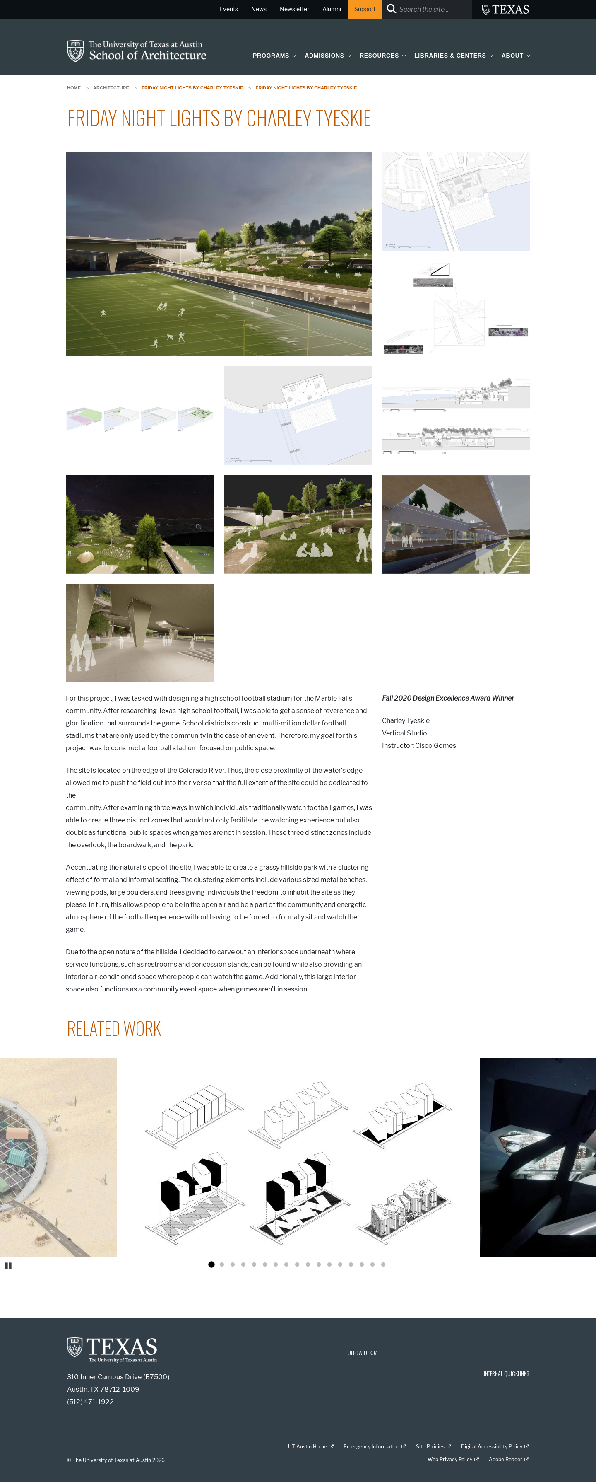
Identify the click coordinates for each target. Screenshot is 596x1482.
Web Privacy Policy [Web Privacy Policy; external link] (450, 1459)
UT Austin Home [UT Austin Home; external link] (307, 1446)
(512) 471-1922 (90, 1402)
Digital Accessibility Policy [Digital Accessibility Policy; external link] (491, 1446)
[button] (293, 55)
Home (74, 87)
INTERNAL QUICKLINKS (506, 1373)
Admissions (324, 55)
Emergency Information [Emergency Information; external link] (371, 1446)
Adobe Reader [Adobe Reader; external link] (505, 1459)
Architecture (111, 87)
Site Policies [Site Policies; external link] (430, 1446)
